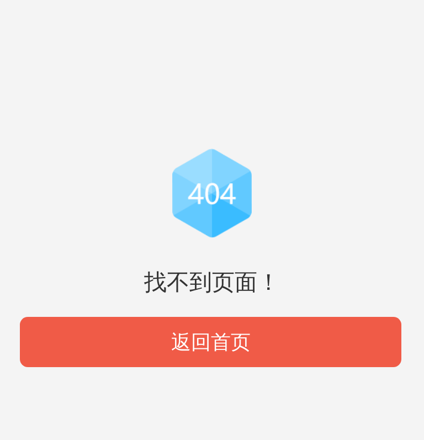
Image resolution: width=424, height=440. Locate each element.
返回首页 (211, 342)
